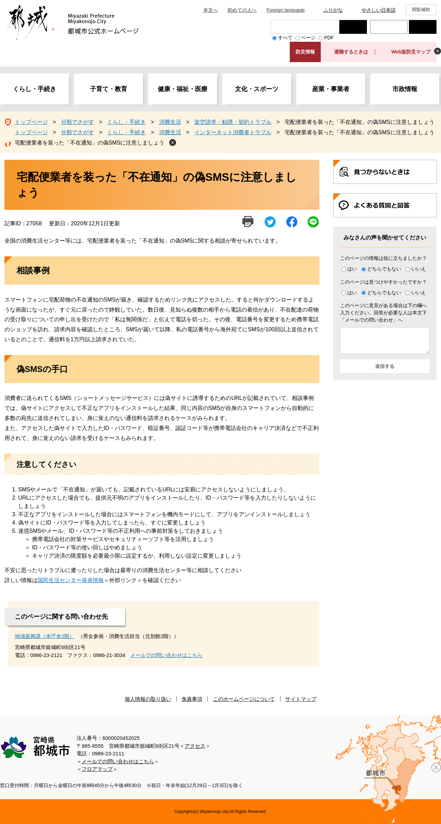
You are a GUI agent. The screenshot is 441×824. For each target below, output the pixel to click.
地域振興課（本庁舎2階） (44, 636)
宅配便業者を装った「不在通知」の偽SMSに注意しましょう (90, 143)
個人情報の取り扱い (148, 699)
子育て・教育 (108, 89)
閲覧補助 (421, 9)
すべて (285, 37)
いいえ (418, 269)
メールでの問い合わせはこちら (166, 655)
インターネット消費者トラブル (232, 132)
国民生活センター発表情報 (71, 580)
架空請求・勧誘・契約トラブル (232, 122)
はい (352, 269)
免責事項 (192, 699)
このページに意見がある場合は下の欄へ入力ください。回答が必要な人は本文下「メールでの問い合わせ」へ (383, 313)
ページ (308, 37)
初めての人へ (242, 10)
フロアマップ (97, 769)
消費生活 (170, 122)
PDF (329, 37)
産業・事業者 (330, 89)
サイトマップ (300, 699)
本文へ (210, 10)
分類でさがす (77, 122)
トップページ (31, 122)
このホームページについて (244, 699)
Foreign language (285, 10)
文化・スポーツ (256, 89)
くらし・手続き (34, 89)
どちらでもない (384, 269)
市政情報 (404, 89)
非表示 (437, 51)
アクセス (195, 746)
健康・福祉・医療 (182, 89)
